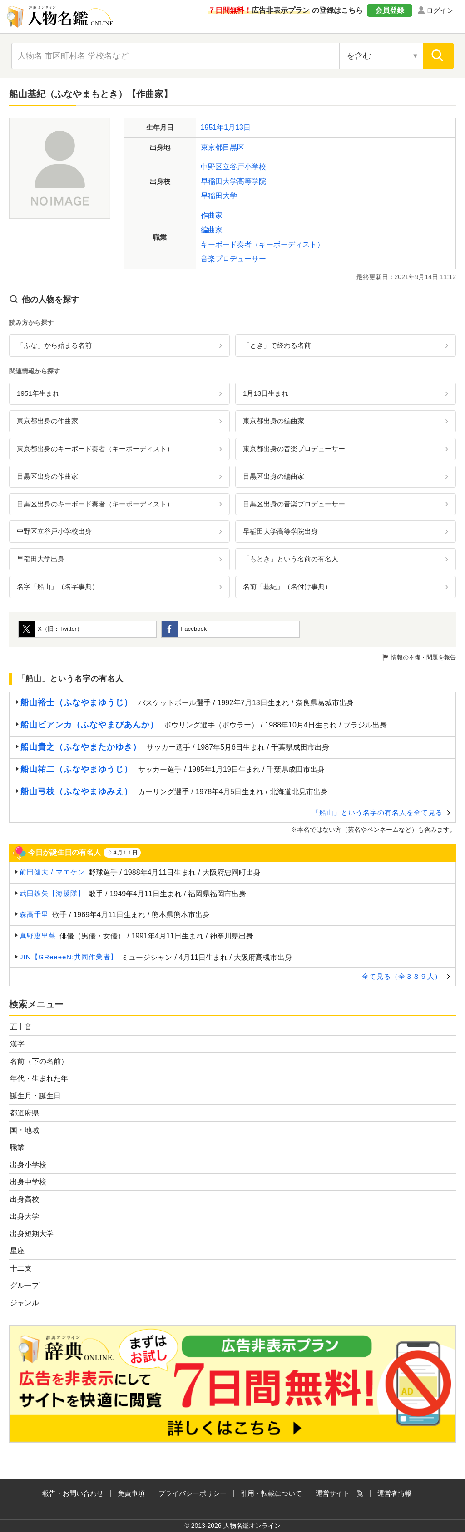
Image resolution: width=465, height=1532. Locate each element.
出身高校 (24, 1199)
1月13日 (237, 127)
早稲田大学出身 (40, 559)
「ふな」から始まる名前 (54, 345)
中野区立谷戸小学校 (233, 167)
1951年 (212, 127)
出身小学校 (28, 1165)
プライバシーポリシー (192, 1493)
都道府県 (24, 1113)
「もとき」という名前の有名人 (290, 559)
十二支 (21, 1268)
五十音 (21, 1027)
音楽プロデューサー (233, 259)
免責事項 (131, 1493)
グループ (24, 1285)
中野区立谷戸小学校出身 (54, 531)
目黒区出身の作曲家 (47, 476)
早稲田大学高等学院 (233, 181)
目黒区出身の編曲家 (273, 476)
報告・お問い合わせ (73, 1493)
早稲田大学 (219, 196)
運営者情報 (394, 1493)
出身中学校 (28, 1182)
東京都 (212, 147)
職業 (17, 1147)
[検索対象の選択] (381, 56)
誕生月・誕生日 (35, 1096)
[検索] (438, 56)
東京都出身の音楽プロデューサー (294, 448)
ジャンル (24, 1302)
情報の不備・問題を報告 (423, 657)
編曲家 (212, 230)
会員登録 (389, 10)
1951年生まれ (38, 393)
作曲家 (212, 215)
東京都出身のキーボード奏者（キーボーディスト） (95, 448)
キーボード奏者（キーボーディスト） (262, 244)
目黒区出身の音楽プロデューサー (294, 504)
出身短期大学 (32, 1233)
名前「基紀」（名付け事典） (287, 586)
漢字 (17, 1044)
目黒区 (233, 147)
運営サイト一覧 (339, 1493)
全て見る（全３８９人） (402, 976)
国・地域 (24, 1130)
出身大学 (24, 1216)
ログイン (440, 10)
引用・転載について (271, 1493)
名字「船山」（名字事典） (58, 586)
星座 (17, 1251)
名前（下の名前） (39, 1061)
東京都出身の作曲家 (47, 421)
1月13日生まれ (265, 393)
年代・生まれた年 (39, 1078)
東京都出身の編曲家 (273, 421)
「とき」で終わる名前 (277, 345)
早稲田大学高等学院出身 (280, 531)
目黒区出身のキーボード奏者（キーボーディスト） (95, 504)
